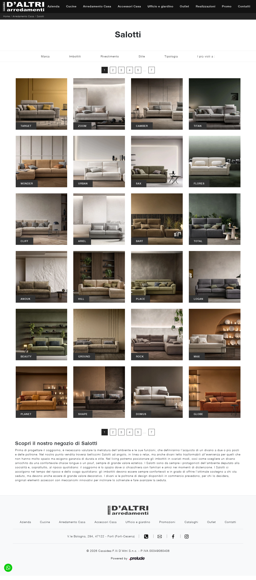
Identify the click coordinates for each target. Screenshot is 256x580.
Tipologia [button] (171, 56)
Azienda (54, 6)
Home (6, 16)
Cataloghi (202, 522)
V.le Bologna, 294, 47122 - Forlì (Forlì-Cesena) (101, 540)
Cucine (71, 6)
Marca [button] (45, 56)
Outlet (184, 6)
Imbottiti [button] (75, 56)
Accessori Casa (129, 6)
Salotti (40, 16)
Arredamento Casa (97, 6)
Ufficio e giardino (160, 6)
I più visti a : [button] (206, 56)
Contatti (244, 6)
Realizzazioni (205, 6)
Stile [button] (142, 56)
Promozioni (178, 522)
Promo (227, 6)
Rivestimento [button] (110, 56)
